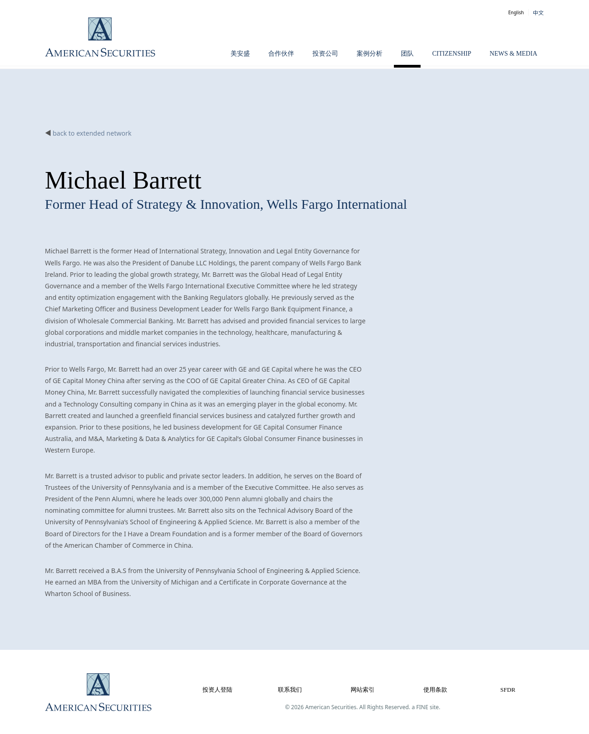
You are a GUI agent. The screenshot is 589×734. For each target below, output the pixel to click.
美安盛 (240, 53)
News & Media (513, 53)
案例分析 (369, 53)
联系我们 (290, 689)
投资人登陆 (217, 689)
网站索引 (363, 689)
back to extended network (92, 133)
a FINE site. (426, 707)
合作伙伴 (281, 53)
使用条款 (435, 689)
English (516, 12)
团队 (407, 53)
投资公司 (325, 53)
